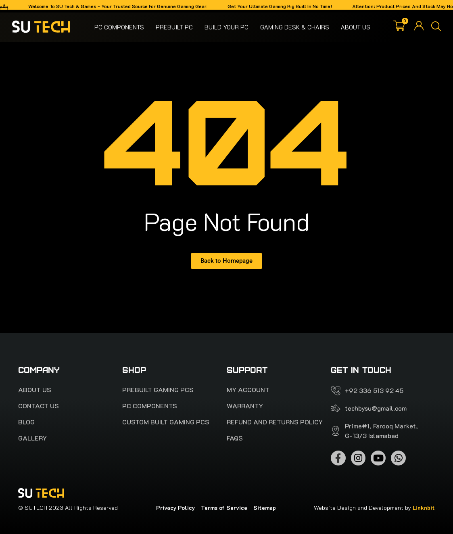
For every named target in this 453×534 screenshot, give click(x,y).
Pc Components (119, 27)
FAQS (235, 438)
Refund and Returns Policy (275, 422)
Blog (26, 422)
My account (248, 390)
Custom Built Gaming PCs (165, 422)
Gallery (32, 438)
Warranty (245, 406)
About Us (355, 27)
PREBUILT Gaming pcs (158, 390)
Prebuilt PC (174, 27)
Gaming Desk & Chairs (294, 27)
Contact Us (38, 406)
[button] (436, 27)
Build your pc (226, 27)
